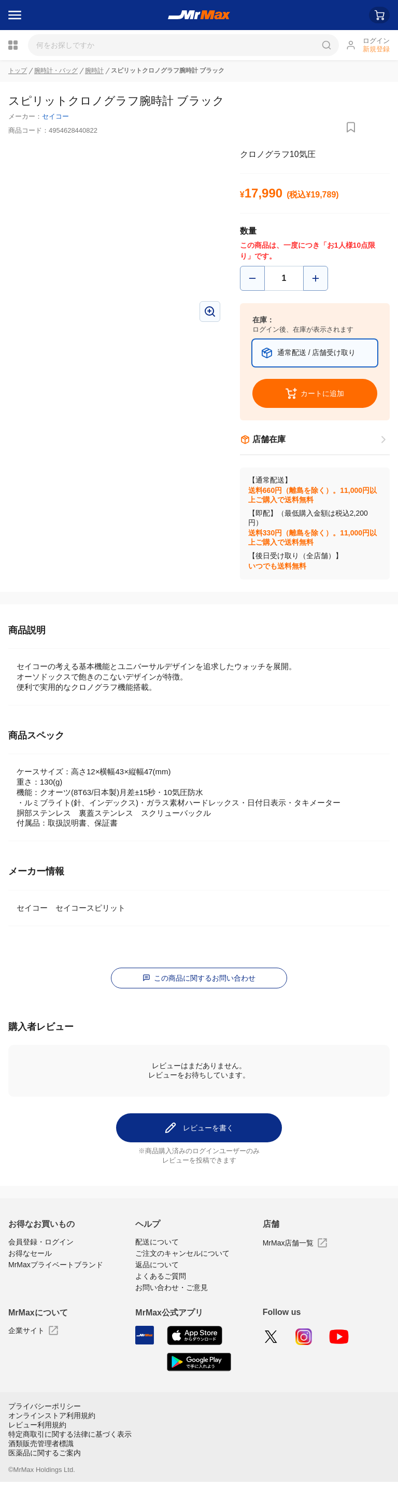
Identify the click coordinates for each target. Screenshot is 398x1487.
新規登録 (376, 49)
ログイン (376, 41)
